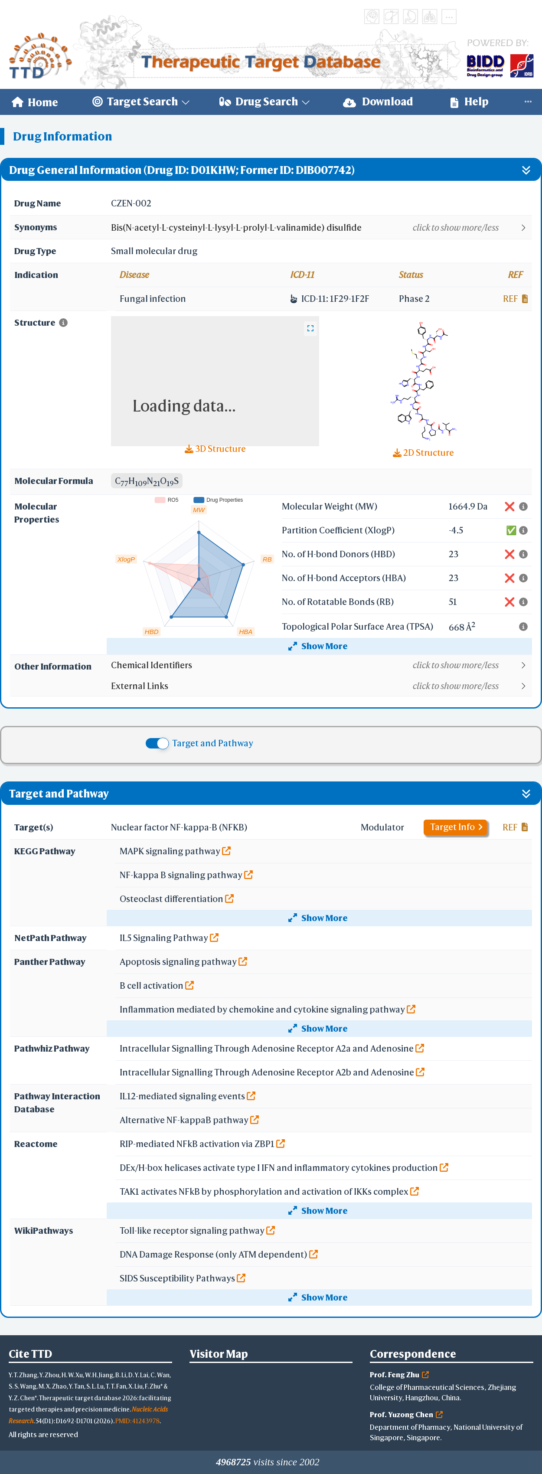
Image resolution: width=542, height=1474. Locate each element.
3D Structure (215, 449)
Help (470, 101)
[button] (321, 227)
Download (378, 101)
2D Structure (423, 453)
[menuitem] (35, 102)
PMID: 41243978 (137, 1421)
